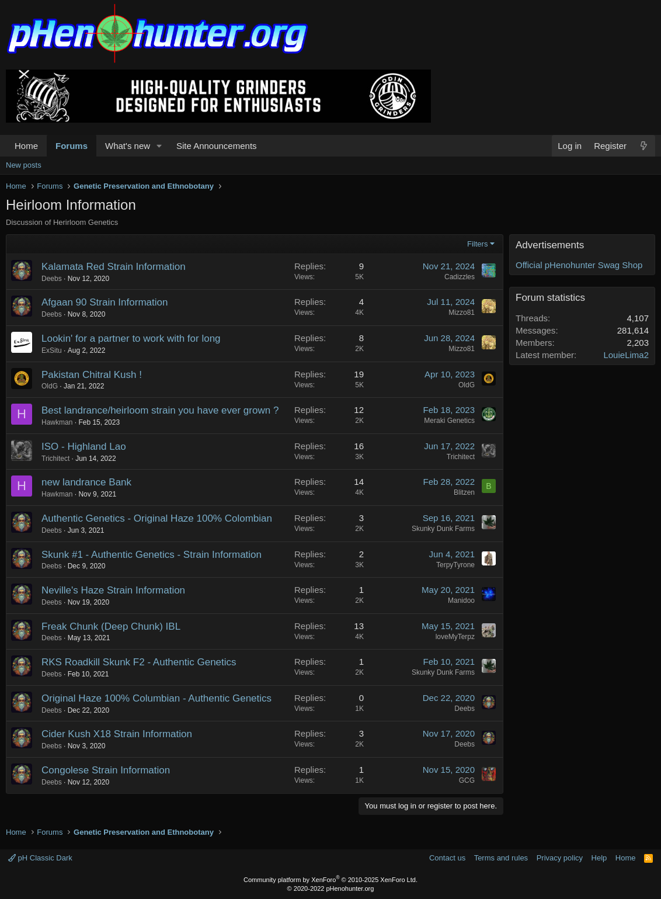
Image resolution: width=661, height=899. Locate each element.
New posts (23, 165)
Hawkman (56, 422)
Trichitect (55, 458)
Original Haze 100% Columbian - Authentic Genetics (156, 698)
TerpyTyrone (455, 565)
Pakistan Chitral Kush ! (91, 374)
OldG (49, 386)
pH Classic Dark (40, 857)
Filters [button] (477, 243)
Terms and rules (501, 857)
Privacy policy (560, 857)
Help (599, 857)
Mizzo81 (461, 312)
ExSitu (51, 350)
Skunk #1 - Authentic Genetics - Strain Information (151, 554)
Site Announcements (216, 146)
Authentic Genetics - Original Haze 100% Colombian (156, 518)
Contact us (447, 857)
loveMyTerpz (455, 637)
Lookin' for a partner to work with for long (131, 338)
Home (26, 146)
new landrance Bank (86, 482)
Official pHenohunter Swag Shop (579, 265)
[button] (159, 146)
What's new (127, 146)
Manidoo (461, 600)
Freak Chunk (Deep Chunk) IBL (110, 626)
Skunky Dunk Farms (443, 529)
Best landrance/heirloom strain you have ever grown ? (160, 410)
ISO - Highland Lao (83, 446)
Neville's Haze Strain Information (113, 590)
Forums (71, 146)
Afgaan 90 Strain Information (104, 302)
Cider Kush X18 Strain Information (116, 734)
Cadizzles (459, 277)
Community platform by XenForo (330, 879)
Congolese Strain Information (105, 770)
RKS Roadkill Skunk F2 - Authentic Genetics (138, 662)
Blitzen (464, 492)
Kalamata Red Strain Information (113, 266)
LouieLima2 (626, 355)
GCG (467, 780)
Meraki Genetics (449, 420)
